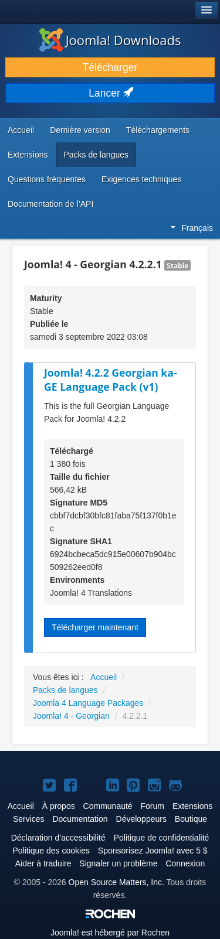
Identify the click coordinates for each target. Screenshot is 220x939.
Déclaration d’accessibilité (58, 837)
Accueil (21, 130)
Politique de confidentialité (161, 837)
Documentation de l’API (50, 204)
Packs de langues (95, 154)
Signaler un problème (118, 863)
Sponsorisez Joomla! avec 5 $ (153, 850)
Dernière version (80, 130)
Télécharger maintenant (95, 627)
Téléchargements (157, 130)
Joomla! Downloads (110, 40)
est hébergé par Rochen (110, 932)
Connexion (185, 863)
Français (192, 228)
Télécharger (110, 67)
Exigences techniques (141, 179)
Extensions (28, 154)
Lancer (110, 93)
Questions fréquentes (47, 179)
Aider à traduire (43, 863)
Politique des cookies (51, 850)
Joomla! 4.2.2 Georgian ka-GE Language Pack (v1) (110, 380)
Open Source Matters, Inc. (116, 882)
